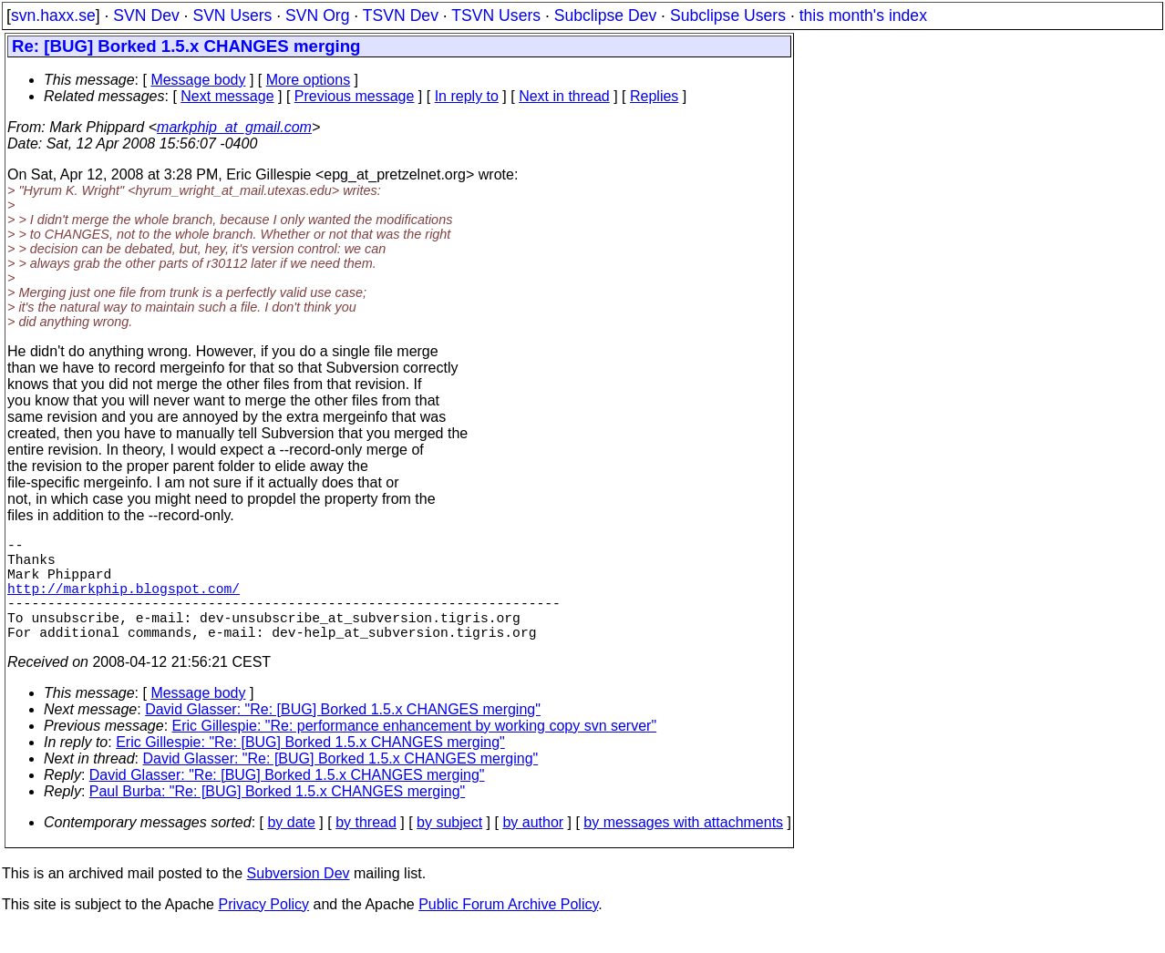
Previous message (354, 96)
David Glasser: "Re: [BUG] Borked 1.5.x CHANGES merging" (343, 735)
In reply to (467, 96)
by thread (366, 848)
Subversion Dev (298, 899)
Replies (654, 96)
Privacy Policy (263, 930)
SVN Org (317, 15)
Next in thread (564, 96)
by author (532, 848)
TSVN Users (496, 15)
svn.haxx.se (53, 15)
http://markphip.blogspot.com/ (123, 602)
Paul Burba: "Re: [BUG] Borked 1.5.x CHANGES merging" (277, 817)
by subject (449, 848)
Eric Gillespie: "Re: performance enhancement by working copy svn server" (414, 751)
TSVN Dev (400, 15)
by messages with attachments (683, 848)
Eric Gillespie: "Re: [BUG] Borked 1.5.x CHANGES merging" (310, 767)
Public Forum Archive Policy (508, 930)
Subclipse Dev (605, 15)
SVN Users (232, 15)
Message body (197, 79)
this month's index (863, 15)
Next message (226, 96)
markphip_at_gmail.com (234, 127)
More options (308, 79)
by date (290, 848)
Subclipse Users (728, 15)
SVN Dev (146, 15)
